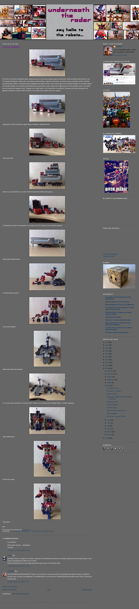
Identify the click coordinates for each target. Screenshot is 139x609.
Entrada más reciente (9, 590)
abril (108, 426)
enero (109, 434)
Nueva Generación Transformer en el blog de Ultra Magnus (118, 324)
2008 (107, 438)
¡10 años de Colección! (110, 254)
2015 (107, 351)
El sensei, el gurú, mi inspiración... (117, 332)
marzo (109, 429)
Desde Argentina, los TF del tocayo (117, 302)
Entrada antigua (87, 590)
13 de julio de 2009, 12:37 (18, 550)
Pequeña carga (112, 407)
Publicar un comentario (9, 586)
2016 (107, 348)
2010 (107, 365)
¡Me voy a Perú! (112, 394)
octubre (109, 377)
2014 (107, 354)
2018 (107, 342)
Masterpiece (25, 531)
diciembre (110, 371)
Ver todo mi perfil (120, 55)
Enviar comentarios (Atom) (20, 594)
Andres (9, 555)
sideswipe (46, 531)
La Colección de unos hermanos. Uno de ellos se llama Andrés (119, 308)
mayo (109, 423)
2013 (107, 357)
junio (108, 420)
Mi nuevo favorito (112, 402)
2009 (107, 368)
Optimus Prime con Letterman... (117, 410)
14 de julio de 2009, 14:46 (18, 566)
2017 (107, 345)
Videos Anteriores (109, 256)
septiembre (111, 380)
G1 (11, 531)
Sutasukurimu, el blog (113, 317)
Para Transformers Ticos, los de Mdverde (119, 305)
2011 (107, 362)
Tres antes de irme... (113, 388)
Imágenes (16, 531)
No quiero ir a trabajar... (114, 391)
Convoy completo (11, 47)
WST (52, 531)
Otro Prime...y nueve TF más (116, 416)
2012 (107, 360)
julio (108, 385)
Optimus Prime (36, 531)
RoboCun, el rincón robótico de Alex (118, 320)
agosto (109, 382)
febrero (109, 431)
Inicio (49, 590)
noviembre (110, 374)
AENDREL (10, 571)
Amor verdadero (112, 413)
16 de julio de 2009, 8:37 (18, 582)
